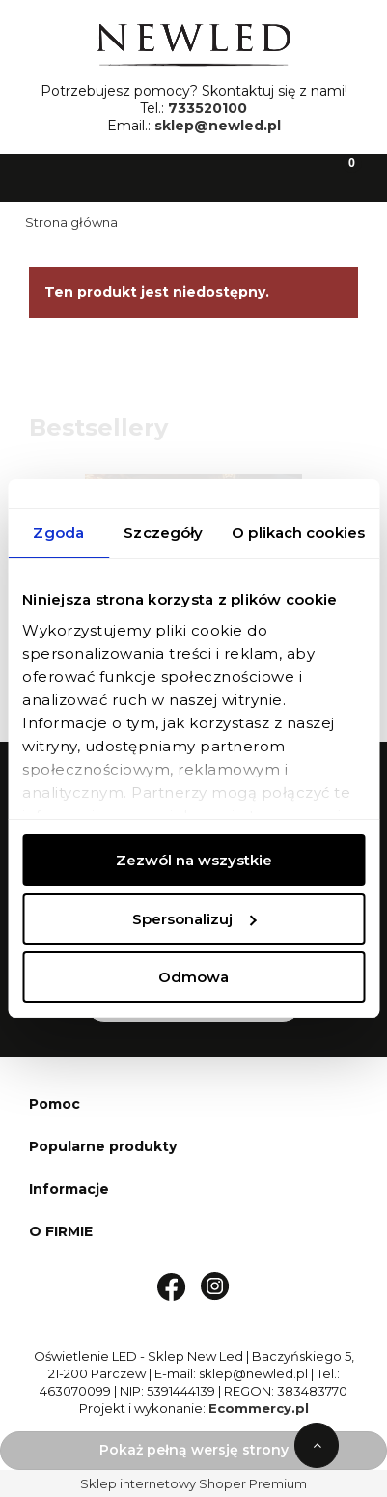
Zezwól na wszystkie (194, 860)
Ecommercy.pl (258, 1408)
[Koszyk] (339, 176)
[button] (48, 176)
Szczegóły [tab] (163, 532)
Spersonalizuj (194, 919)
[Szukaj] (145, 176)
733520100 (207, 108)
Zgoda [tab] (58, 532)
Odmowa (193, 977)
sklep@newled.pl (217, 125)
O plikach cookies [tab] (298, 532)
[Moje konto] (242, 176)
